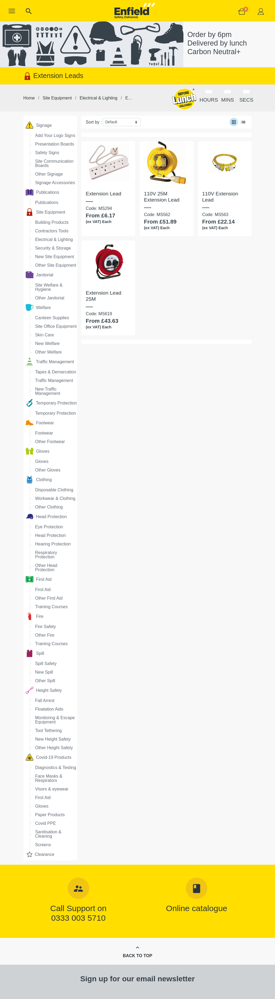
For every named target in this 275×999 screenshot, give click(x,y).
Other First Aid (49, 598)
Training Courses (51, 606)
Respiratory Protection (46, 554)
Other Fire (45, 635)
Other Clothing (49, 507)
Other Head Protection (46, 567)
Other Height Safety (54, 747)
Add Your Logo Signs (55, 135)
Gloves (37, 451)
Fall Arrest (45, 700)
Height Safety (44, 690)
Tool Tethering (48, 730)
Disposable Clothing (54, 490)
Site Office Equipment (56, 326)
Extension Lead (103, 193)
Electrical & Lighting (54, 239)
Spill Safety (46, 663)
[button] (11, 11)
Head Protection (46, 517)
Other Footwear (50, 441)
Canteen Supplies (52, 317)
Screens (43, 844)
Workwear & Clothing (55, 498)
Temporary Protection (51, 403)
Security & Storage (53, 248)
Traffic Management (50, 362)
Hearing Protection (53, 544)
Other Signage (49, 174)
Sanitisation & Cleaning (48, 834)
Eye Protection (49, 527)
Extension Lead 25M (103, 296)
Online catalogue (196, 908)
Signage (39, 125)
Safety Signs (47, 152)
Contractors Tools (51, 231)
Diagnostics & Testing (55, 767)
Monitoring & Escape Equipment (55, 719)
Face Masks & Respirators (48, 778)
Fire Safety (45, 626)
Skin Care (44, 335)
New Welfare (47, 343)
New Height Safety (53, 739)
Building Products (52, 222)
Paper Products (50, 814)
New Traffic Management (47, 391)
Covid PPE (45, 823)
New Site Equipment (54, 256)
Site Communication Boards (54, 163)
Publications (42, 192)
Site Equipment (45, 212)
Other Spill (45, 680)
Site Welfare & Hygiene (49, 287)
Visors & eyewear (51, 789)
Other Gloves (47, 470)
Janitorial (39, 275)
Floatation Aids (49, 709)
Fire (35, 616)
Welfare (38, 307)
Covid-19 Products (48, 757)
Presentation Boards (54, 144)
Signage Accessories (55, 182)
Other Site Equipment (55, 265)
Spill (35, 653)
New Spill (44, 672)
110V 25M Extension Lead (161, 197)
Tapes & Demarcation (55, 372)
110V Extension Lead (220, 197)
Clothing (39, 480)
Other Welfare (48, 352)
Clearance (40, 854)
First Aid (39, 579)
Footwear (40, 423)
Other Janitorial (49, 298)
